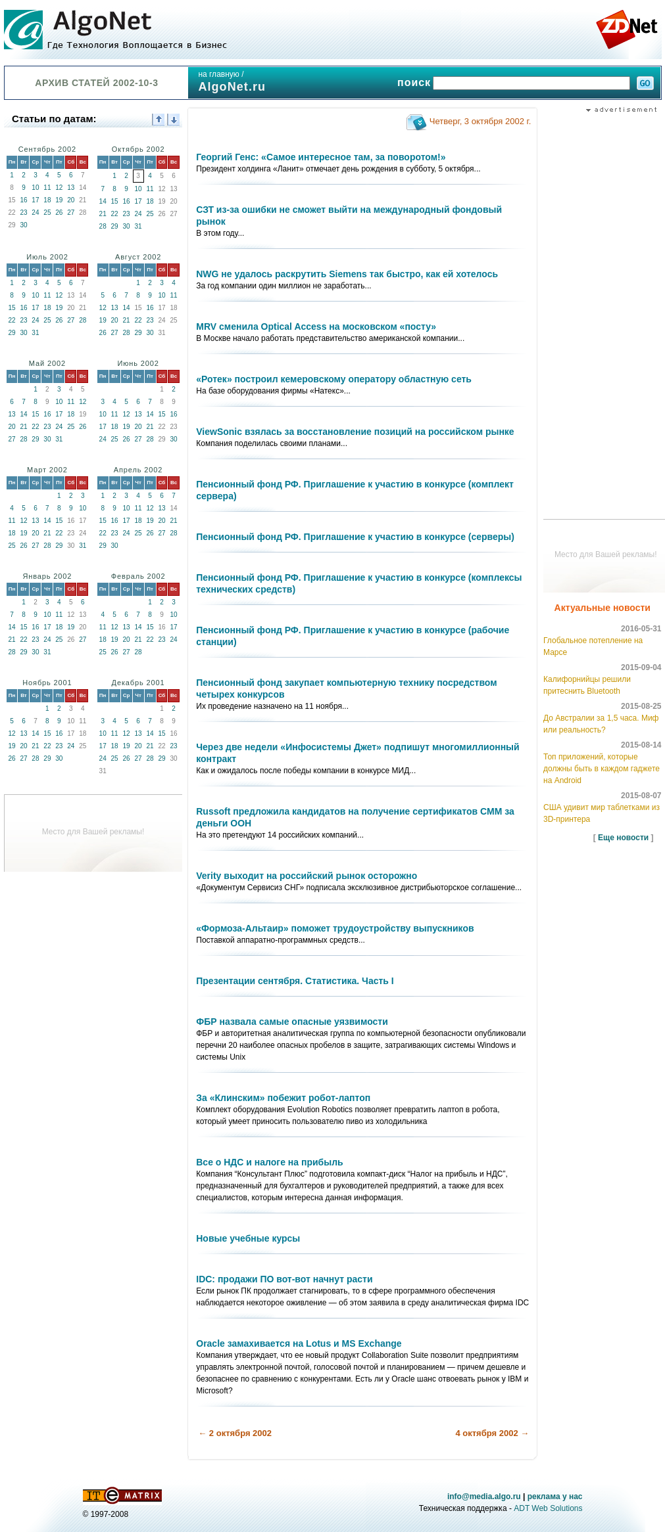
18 (47, 200)
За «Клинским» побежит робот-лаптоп (283, 1098)
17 (35, 200)
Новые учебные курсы (248, 1238)
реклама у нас (555, 1496)
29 (114, 226)
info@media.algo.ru (484, 1496)
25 (47, 212)
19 (58, 200)
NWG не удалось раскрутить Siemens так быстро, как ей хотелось (347, 274)
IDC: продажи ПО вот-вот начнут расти (284, 1279)
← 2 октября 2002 (235, 1433)
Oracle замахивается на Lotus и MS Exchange (298, 1343)
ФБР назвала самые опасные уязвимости (292, 1021)
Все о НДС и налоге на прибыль (269, 1162)
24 (35, 212)
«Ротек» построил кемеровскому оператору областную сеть (334, 379)
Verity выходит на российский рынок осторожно (306, 875)
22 (114, 213)
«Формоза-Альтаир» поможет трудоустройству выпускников (335, 928)
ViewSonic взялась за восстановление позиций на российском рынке (355, 431)
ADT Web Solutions (548, 1508)
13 (70, 187)
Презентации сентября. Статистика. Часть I (294, 981)
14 (103, 201)
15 (114, 201)
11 (47, 187)
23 (23, 212)
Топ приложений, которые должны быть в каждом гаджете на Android (601, 768)
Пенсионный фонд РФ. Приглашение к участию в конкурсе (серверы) (355, 536)
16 (23, 200)
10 (35, 187)
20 (70, 200)
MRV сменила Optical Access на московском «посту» (316, 326)
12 (58, 187)
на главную (218, 74)
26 (58, 212)
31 (138, 226)
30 (23, 225)
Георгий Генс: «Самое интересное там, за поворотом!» (320, 157)
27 (70, 212)
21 (103, 213)
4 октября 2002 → (492, 1433)
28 (103, 226)
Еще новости (623, 837)
